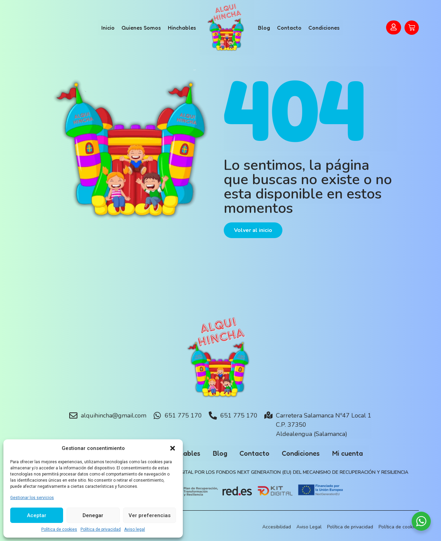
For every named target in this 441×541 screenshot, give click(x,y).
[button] (172, 448)
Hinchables (182, 27)
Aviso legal (134, 529)
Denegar (93, 515)
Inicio (108, 27)
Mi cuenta (351, 453)
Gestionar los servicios (32, 497)
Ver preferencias (150, 515)
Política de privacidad (100, 529)
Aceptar (36, 515)
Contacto (289, 27)
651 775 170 (183, 415)
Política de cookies (59, 529)
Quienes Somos (141, 27)
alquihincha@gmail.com (113, 415)
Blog (264, 27)
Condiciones (324, 27)
